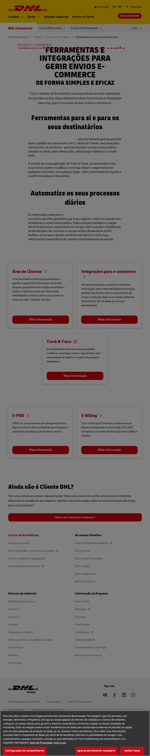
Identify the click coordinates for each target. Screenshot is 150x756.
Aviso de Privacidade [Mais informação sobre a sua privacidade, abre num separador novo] (41, 748)
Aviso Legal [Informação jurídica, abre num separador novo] (60, 748)
